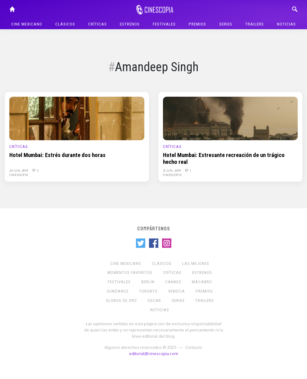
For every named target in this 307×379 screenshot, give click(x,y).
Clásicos (65, 24)
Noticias (286, 24)
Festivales (164, 24)
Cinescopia (18, 175)
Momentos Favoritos (129, 272)
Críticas (97, 24)
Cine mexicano (26, 24)
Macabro (202, 282)
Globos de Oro (121, 300)
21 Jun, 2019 (172, 170)
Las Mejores (195, 263)
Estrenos (130, 24)
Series (225, 24)
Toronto (148, 291)
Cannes (173, 282)
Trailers (254, 24)
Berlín (148, 282)
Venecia (176, 291)
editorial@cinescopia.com (153, 353)
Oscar (154, 300)
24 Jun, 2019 (19, 170)
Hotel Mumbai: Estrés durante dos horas (57, 155)
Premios (197, 24)
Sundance (118, 291)
